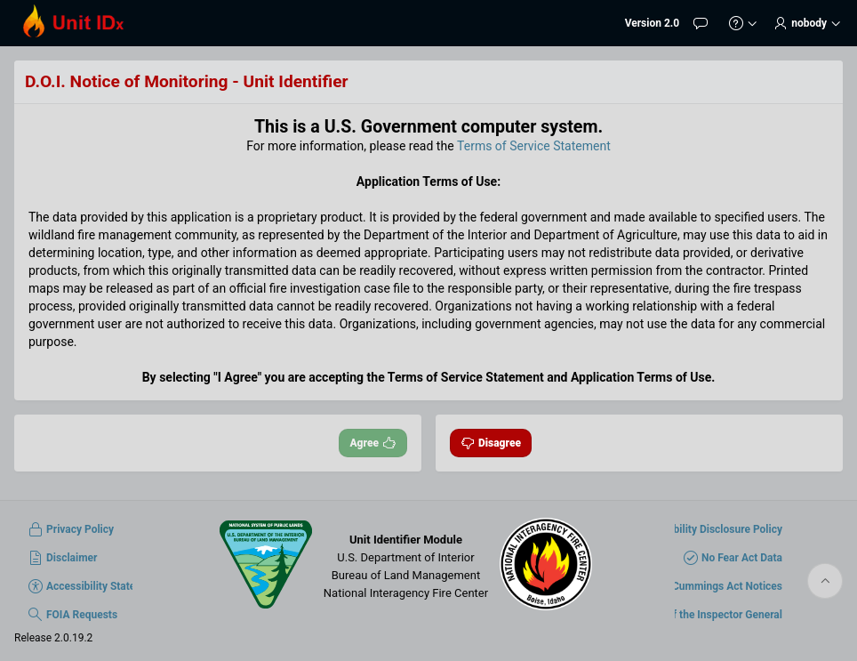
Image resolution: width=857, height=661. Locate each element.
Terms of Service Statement (534, 146)
